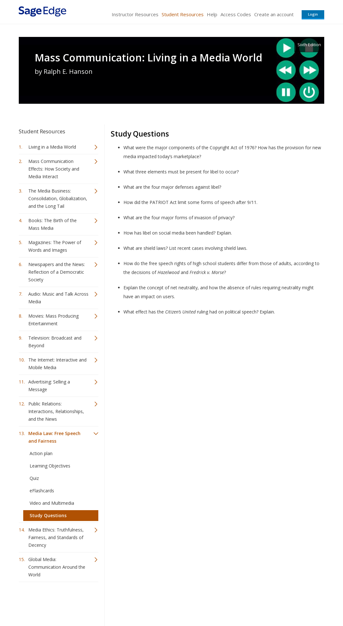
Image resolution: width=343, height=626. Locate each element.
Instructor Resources (135, 14)
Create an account (274, 14)
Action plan (41, 453)
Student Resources (183, 14)
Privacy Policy (282, 602)
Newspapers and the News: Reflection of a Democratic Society (56, 272)
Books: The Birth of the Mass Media (52, 224)
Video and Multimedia (52, 503)
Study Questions (48, 515)
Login (313, 14)
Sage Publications (55, 602)
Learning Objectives (50, 466)
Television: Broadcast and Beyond (54, 341)
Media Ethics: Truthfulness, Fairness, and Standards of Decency (56, 537)
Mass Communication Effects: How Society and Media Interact (53, 168)
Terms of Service (207, 602)
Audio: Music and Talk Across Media (58, 298)
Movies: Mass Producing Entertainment (53, 320)
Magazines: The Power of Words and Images (54, 246)
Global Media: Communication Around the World (56, 567)
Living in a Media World (52, 147)
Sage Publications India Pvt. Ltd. (111, 602)
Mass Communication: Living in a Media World (148, 57)
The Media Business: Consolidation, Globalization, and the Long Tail (57, 198)
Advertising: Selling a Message (49, 385)
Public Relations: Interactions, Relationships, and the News (56, 411)
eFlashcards (42, 491)
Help (212, 14)
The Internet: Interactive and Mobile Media (57, 363)
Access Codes (235, 14)
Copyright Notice (246, 602)
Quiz (34, 478)
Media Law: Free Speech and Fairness (54, 437)
